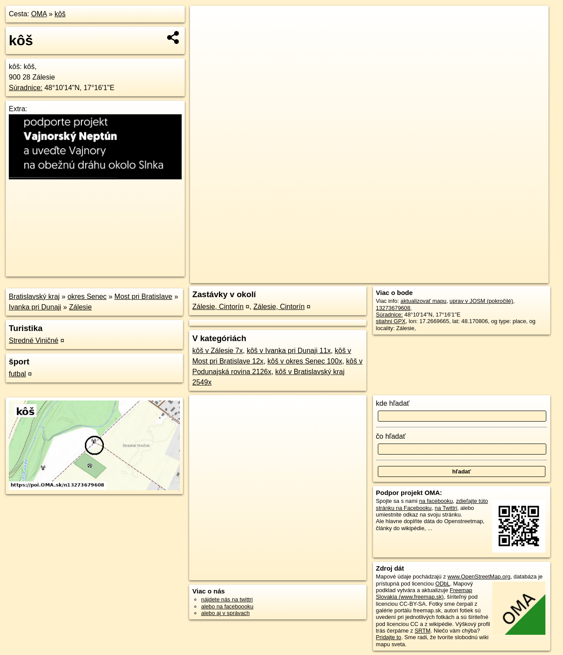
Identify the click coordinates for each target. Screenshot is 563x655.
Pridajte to (389, 637)
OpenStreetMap (394, 276)
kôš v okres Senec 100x (304, 361)
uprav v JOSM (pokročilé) (481, 301)
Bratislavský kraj (34, 296)
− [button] (205, 34)
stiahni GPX (391, 321)
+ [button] (205, 20)
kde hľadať (393, 403)
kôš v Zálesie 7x (217, 350)
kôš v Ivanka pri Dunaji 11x (289, 350)
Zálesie (80, 307)
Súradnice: (26, 87)
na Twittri (446, 508)
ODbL (442, 583)
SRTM (423, 630)
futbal (17, 374)
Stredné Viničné (33, 340)
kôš (60, 14)
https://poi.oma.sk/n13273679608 (507, 276)
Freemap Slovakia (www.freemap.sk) (424, 593)
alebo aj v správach (225, 613)
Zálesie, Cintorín (218, 306)
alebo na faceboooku (227, 606)
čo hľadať (391, 436)
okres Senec (86, 296)
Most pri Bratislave (143, 296)
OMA (39, 14)
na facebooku (436, 501)
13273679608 (393, 308)
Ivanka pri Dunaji (35, 307)
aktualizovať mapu (423, 301)
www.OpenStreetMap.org (478, 576)
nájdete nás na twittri (226, 599)
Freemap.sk (439, 276)
